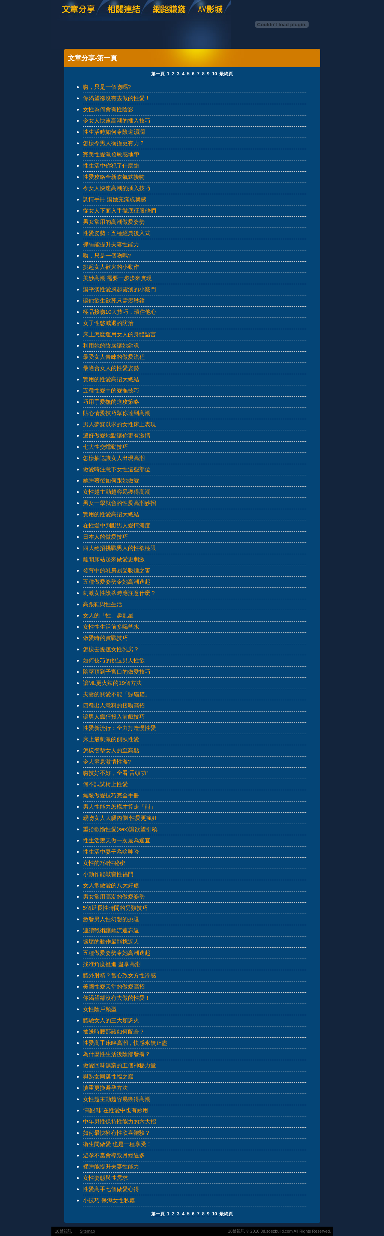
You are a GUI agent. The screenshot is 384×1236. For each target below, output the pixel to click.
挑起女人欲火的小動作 (111, 267)
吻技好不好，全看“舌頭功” (115, 773)
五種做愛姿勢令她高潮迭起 (116, 581)
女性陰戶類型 (100, 1009)
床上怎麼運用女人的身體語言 (119, 334)
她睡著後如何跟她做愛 (111, 480)
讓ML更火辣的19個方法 (112, 683)
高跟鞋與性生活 (102, 604)
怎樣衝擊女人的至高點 (111, 750)
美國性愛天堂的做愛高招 (114, 986)
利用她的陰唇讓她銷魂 (111, 345)
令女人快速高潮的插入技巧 (116, 120)
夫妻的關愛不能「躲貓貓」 (116, 694)
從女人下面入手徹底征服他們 (119, 210)
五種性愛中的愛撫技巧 (111, 390)
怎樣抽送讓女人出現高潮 (114, 458)
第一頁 (158, 73)
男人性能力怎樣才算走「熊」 (119, 806)
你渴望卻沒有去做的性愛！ (116, 98)
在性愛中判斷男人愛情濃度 (116, 525)
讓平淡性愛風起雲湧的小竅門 (119, 289)
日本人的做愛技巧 (105, 536)
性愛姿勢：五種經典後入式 (116, 233)
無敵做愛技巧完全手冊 (111, 795)
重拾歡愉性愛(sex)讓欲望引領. (121, 829)
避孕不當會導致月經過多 (114, 1155)
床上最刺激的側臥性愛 (111, 739)
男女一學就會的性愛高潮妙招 (119, 503)
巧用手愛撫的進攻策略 (111, 402)
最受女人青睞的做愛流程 (114, 357)
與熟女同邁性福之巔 (108, 1076)
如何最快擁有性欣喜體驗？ (116, 1133)
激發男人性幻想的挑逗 (111, 919)
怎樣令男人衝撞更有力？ (114, 143)
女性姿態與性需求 (105, 1178)
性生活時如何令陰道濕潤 (114, 132)
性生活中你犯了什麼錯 (111, 165)
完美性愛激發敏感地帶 (111, 154)
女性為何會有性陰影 (108, 109)
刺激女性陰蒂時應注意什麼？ (119, 593)
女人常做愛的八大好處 (111, 885)
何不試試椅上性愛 (105, 784)
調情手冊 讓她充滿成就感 (114, 199)
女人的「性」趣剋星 (108, 615)
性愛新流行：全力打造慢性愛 (119, 728)
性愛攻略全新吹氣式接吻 (114, 177)
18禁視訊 (63, 1231)
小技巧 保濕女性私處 (109, 1200)
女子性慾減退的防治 (108, 323)
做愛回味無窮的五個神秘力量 (119, 1065)
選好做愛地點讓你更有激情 (116, 435)
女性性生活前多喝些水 (111, 626)
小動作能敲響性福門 (108, 874)
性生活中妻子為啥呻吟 (111, 851)
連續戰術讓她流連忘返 (111, 930)
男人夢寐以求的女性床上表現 (119, 424)
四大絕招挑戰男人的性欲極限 (119, 548)
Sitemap (87, 1231)
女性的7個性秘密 (104, 863)
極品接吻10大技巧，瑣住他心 (120, 312)
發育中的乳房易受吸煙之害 (116, 570)
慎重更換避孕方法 (105, 1088)
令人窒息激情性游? (107, 761)
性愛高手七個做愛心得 (111, 1189)
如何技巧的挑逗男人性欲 (114, 660)
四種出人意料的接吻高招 (114, 705)
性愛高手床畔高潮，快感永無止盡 (125, 1043)
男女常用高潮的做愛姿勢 (114, 896)
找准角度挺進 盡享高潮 (112, 964)
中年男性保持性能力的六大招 (119, 1121)
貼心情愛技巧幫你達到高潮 (116, 413)
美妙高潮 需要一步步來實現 (117, 278)
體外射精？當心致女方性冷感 (119, 975)
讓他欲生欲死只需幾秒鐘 (114, 300)
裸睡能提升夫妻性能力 (111, 244)
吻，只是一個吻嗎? (107, 87)
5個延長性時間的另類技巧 (115, 908)
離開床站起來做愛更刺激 (114, 559)
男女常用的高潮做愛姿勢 (114, 222)
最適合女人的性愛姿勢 (111, 368)
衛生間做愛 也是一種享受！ (117, 1144)
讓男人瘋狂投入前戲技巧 (114, 716)
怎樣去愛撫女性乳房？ (111, 649)
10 (214, 73)
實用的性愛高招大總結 (111, 379)
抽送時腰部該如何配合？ (114, 1031)
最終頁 (226, 73)
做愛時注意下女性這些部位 (116, 469)
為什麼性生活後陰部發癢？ (116, 1054)
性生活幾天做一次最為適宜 (116, 840)
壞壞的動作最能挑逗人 (111, 941)
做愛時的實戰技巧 (105, 638)
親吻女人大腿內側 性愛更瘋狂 (120, 818)
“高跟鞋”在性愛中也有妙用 (115, 1110)
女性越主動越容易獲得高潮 (116, 491)
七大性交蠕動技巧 (105, 446)
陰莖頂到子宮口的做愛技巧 (116, 671)
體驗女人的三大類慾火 (111, 1020)
